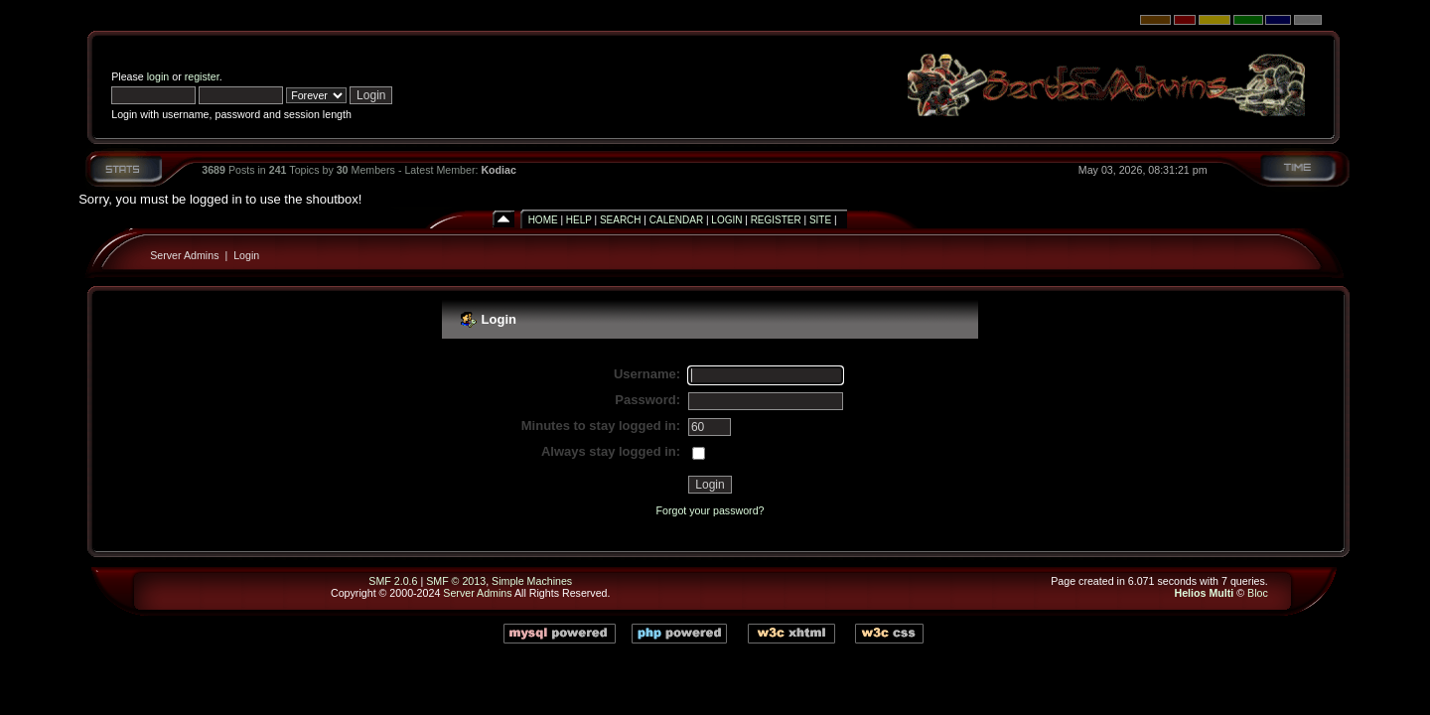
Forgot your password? (710, 510)
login (158, 76)
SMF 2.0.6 (392, 581)
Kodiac (498, 170)
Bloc (1257, 593)
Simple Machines (532, 581)
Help (579, 219)
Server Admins (184, 255)
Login (726, 219)
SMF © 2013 (456, 581)
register (202, 76)
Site (820, 219)
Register (776, 219)
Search (621, 219)
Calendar (676, 219)
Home (543, 219)
